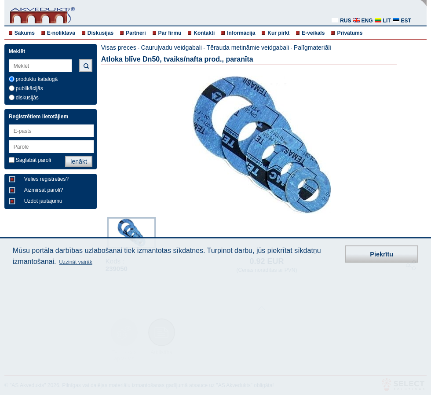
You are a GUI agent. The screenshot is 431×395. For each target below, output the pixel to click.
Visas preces (118, 47)
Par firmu (170, 33)
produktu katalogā (37, 79)
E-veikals (313, 33)
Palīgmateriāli (312, 47)
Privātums (349, 33)
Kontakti (204, 33)
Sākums (25, 33)
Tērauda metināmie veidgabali (248, 47)
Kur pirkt (278, 33)
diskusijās (27, 98)
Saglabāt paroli (33, 160)
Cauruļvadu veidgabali (171, 47)
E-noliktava (61, 33)
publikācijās (29, 88)
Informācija (241, 33)
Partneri (136, 33)
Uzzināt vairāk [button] (75, 262)
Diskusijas (100, 33)
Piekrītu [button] (381, 254)
